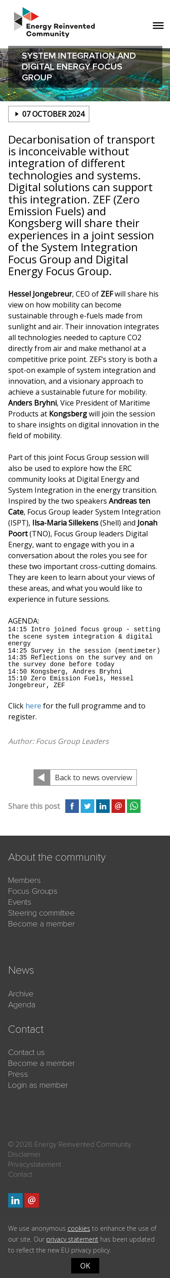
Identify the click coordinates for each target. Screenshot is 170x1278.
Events (19, 902)
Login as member (38, 1085)
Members (24, 880)
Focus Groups (33, 891)
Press (18, 1074)
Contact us (26, 1052)
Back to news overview (93, 778)
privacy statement (72, 1239)
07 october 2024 (53, 114)
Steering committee (41, 913)
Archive (21, 994)
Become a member (41, 924)
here (33, 706)
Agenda (21, 1005)
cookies (79, 1228)
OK (85, 1266)
